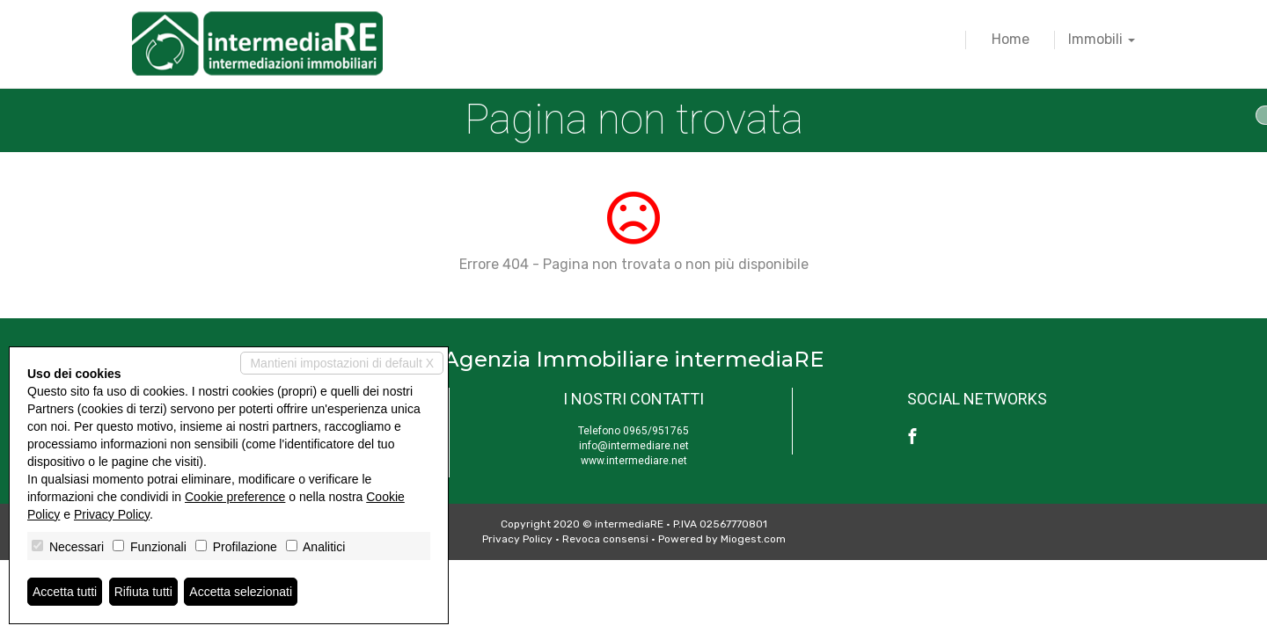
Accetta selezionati (240, 592)
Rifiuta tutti (143, 592)
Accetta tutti (65, 592)
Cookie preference (235, 497)
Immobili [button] (1101, 39)
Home (1010, 39)
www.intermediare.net (634, 461)
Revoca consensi (605, 539)
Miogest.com (753, 539)
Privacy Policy (517, 539)
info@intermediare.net (634, 446)
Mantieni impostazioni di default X (342, 363)
